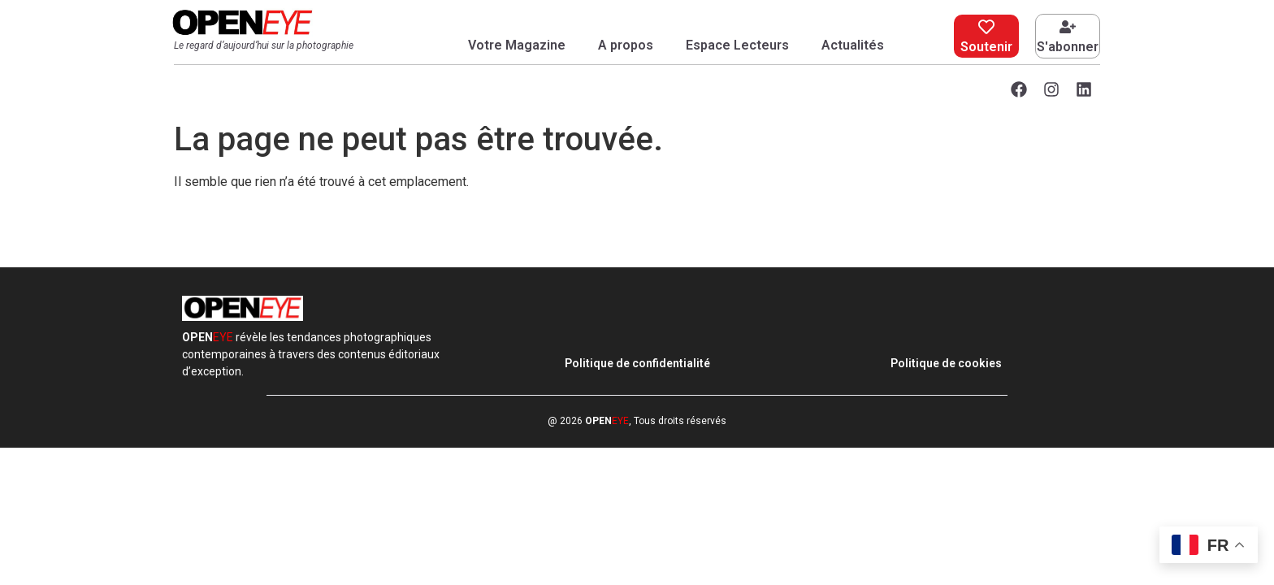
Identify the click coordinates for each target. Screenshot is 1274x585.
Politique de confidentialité (637, 363)
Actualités (852, 45)
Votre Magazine (517, 45)
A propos (625, 45)
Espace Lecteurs (737, 45)
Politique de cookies (946, 363)
